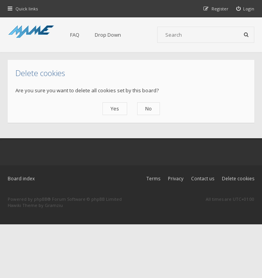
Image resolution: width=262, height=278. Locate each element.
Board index (21, 178)
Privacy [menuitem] (175, 178)
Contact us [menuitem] (202, 178)
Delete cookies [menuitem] (238, 178)
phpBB (40, 199)
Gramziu (54, 205)
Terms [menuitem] (153, 178)
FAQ (74, 34)
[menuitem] (245, 9)
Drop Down (108, 34)
